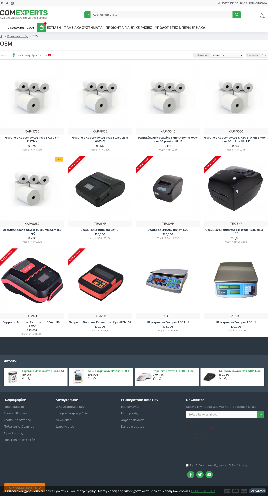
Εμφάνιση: (252, 55)
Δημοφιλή (10, 360)
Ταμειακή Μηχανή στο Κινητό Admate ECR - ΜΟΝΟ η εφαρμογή (44, 371)
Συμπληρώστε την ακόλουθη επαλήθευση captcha (196, 435)
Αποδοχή (258, 490)
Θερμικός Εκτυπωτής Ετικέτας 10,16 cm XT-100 (235, 231)
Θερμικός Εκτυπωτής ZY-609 (168, 230)
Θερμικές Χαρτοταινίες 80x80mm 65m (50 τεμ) (32, 231)
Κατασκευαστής (17, 36)
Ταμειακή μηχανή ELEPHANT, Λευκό (175, 371)
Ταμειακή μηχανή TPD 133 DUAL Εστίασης (109, 371)
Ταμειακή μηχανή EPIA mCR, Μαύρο (241, 371)
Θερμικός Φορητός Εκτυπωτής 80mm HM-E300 (32, 323)
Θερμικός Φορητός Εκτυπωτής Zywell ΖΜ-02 (100, 322)
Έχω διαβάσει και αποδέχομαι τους (218, 465)
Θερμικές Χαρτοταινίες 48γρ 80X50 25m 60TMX (100, 139)
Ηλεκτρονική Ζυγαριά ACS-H (236, 322)
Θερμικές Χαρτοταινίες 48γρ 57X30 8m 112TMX (32, 139)
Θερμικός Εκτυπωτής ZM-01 (100, 230)
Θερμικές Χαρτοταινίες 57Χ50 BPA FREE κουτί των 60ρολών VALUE (236, 139)
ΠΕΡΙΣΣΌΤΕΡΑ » (203, 491)
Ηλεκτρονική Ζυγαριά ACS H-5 (168, 322)
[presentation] (212, 452)
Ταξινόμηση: (202, 55)
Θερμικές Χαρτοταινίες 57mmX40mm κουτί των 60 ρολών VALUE (168, 139)
